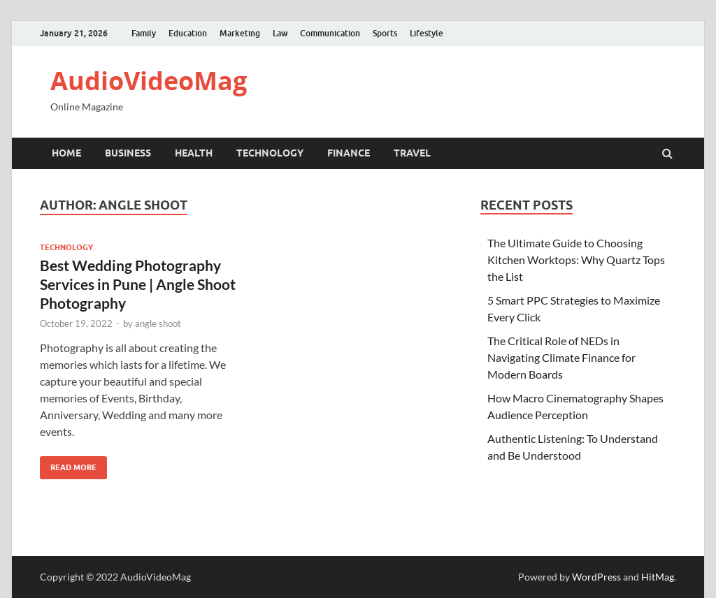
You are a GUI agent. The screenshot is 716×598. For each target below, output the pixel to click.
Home (66, 153)
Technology (269, 153)
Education (188, 33)
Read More (68, 464)
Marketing (240, 33)
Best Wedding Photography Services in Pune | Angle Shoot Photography (138, 284)
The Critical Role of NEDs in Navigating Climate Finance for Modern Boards (561, 357)
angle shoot (158, 323)
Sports (385, 33)
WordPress (596, 577)
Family (143, 33)
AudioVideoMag (148, 81)
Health (194, 153)
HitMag (657, 577)
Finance (348, 153)
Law (280, 33)
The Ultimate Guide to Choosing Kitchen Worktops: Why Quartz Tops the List (576, 259)
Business (128, 153)
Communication (330, 33)
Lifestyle (426, 33)
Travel (412, 153)
